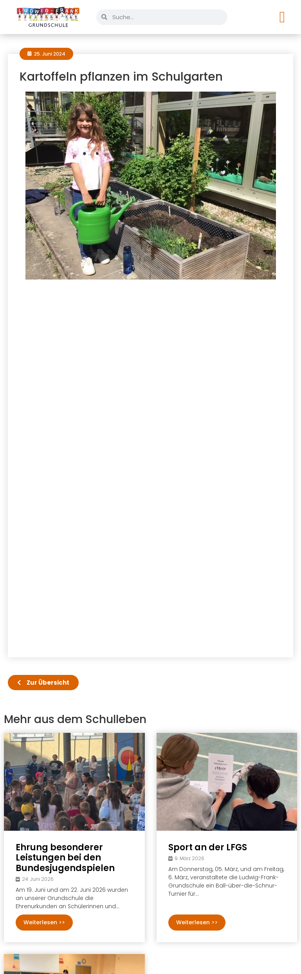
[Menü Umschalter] (282, 17)
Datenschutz (266, 955)
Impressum (220, 955)
